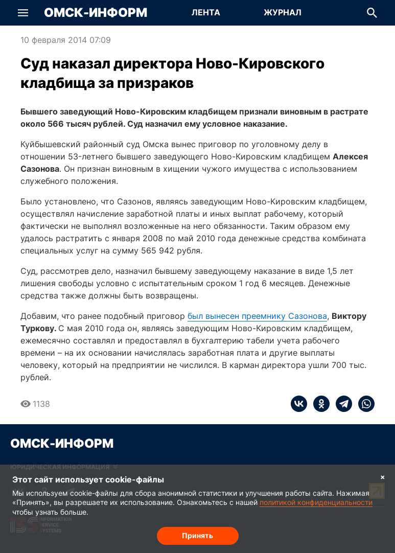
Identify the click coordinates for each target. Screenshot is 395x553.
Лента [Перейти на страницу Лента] (206, 12)
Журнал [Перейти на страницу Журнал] (282, 12)
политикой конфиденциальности (316, 502)
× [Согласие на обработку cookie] (382, 476)
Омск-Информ (95, 13)
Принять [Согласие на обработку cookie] (197, 535)
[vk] (299, 404)
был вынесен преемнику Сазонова (257, 316)
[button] (23, 13)
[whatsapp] (363, 404)
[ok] (318, 404)
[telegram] (341, 404)
